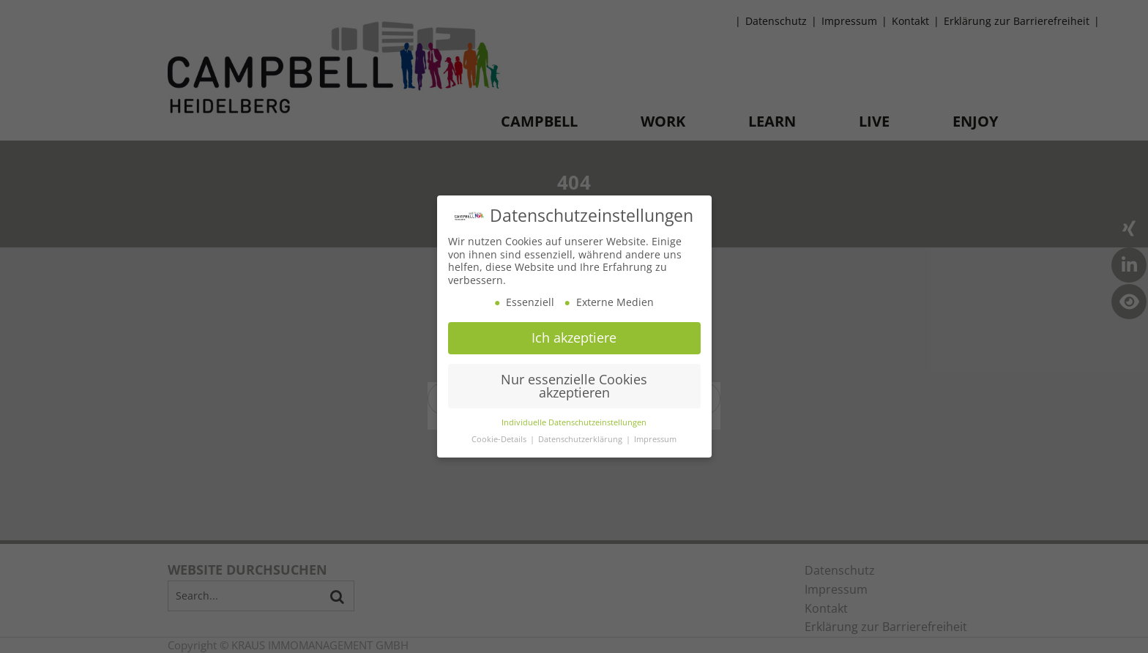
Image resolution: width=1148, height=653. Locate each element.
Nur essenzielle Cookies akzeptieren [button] (574, 385)
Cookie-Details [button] (500, 439)
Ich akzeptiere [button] (574, 337)
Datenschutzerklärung (581, 439)
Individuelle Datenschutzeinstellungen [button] (574, 422)
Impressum (655, 439)
